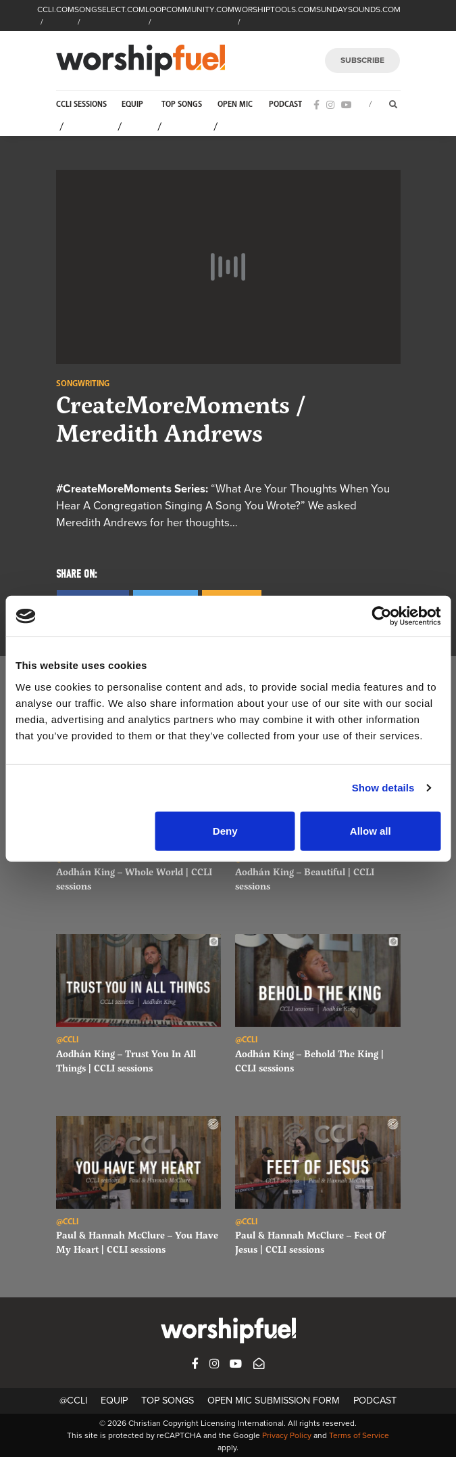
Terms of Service (359, 1435)
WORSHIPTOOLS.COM (275, 9)
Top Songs (181, 104)
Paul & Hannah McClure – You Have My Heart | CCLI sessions (137, 1242)
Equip (132, 104)
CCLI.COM (55, 9)
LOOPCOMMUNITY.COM (189, 9)
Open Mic (235, 104)
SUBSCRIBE (362, 60)
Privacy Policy (286, 1435)
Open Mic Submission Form (273, 1400)
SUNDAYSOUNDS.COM (358, 9)
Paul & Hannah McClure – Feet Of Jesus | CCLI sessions (310, 1242)
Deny (225, 830)
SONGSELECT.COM (109, 9)
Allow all (370, 830)
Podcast (285, 104)
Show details (383, 787)
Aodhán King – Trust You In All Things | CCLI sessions (126, 1060)
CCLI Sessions (81, 104)
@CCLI (73, 1400)
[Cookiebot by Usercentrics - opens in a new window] (381, 616)
